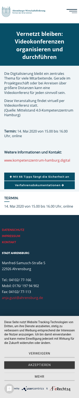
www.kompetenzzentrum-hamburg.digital (37, 160)
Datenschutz (13, 230)
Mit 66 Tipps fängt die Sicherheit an (39, 176)
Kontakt (9, 242)
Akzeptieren (39, 365)
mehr (39, 376)
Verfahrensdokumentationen (39, 185)
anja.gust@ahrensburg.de (22, 297)
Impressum (11, 236)
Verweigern (39, 353)
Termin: (11, 198)
